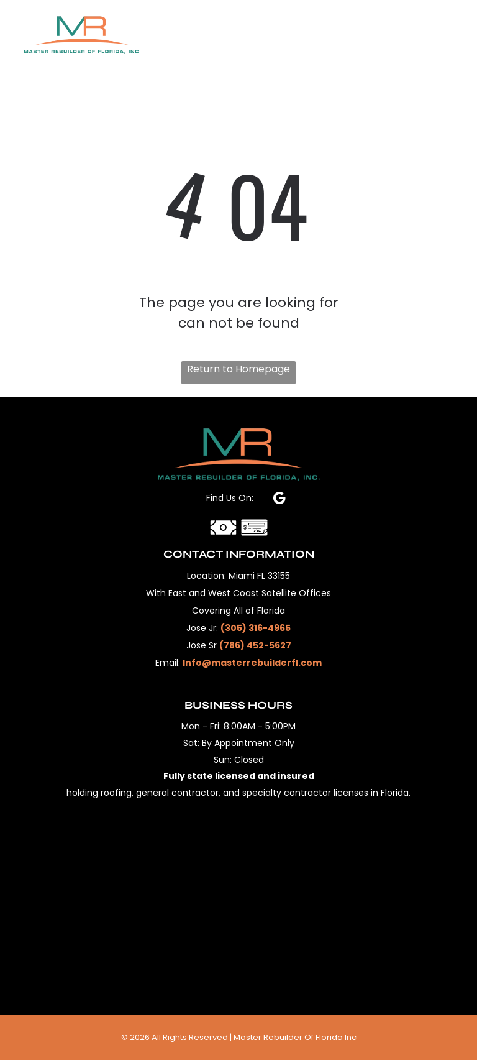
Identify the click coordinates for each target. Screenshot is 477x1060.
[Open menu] (447, 34)
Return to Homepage (238, 369)
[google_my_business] (279, 499)
